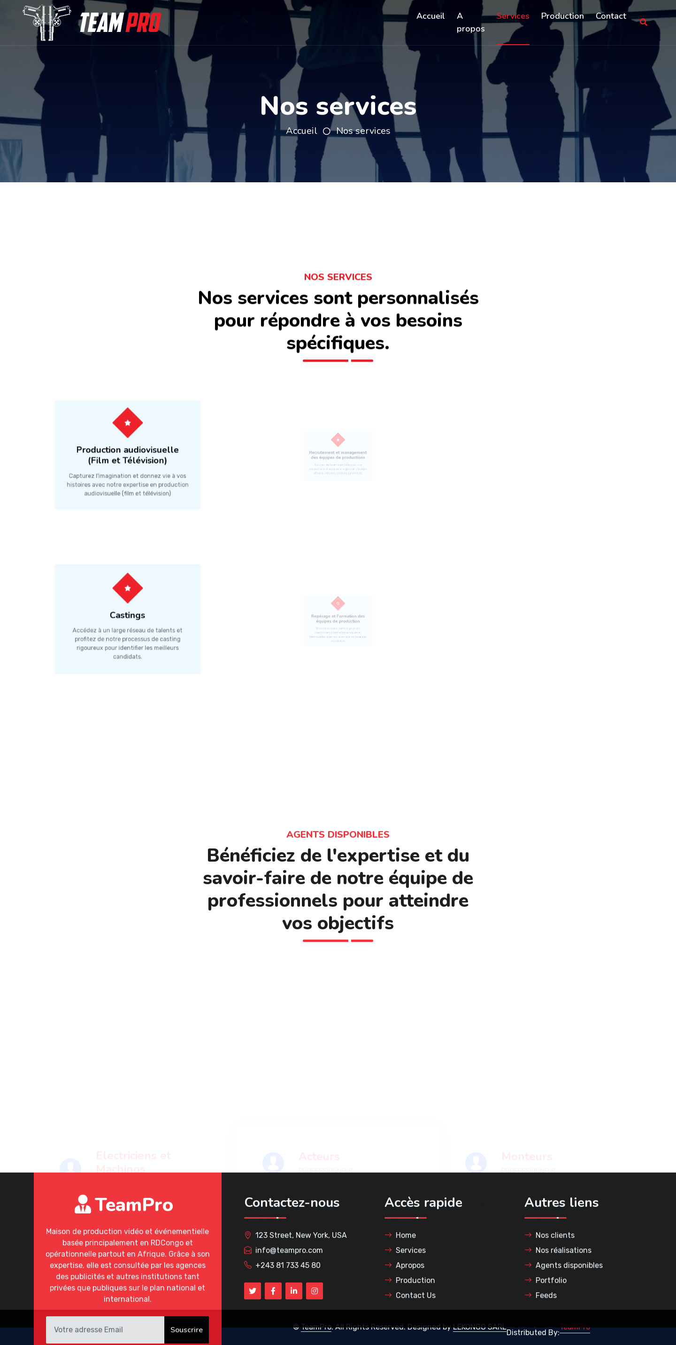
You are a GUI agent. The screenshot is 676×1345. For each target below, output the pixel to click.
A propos (471, 22)
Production (562, 16)
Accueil (430, 16)
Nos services (363, 130)
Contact (611, 16)
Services (513, 16)
